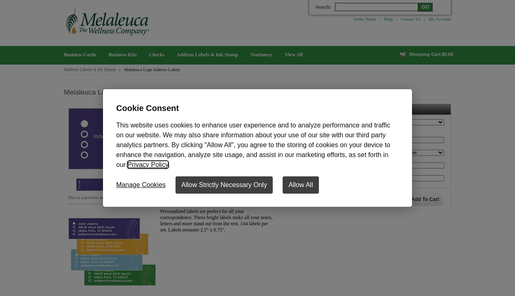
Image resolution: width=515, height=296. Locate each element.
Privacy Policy (148, 164)
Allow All (300, 184)
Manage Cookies (141, 184)
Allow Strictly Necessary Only (224, 184)
